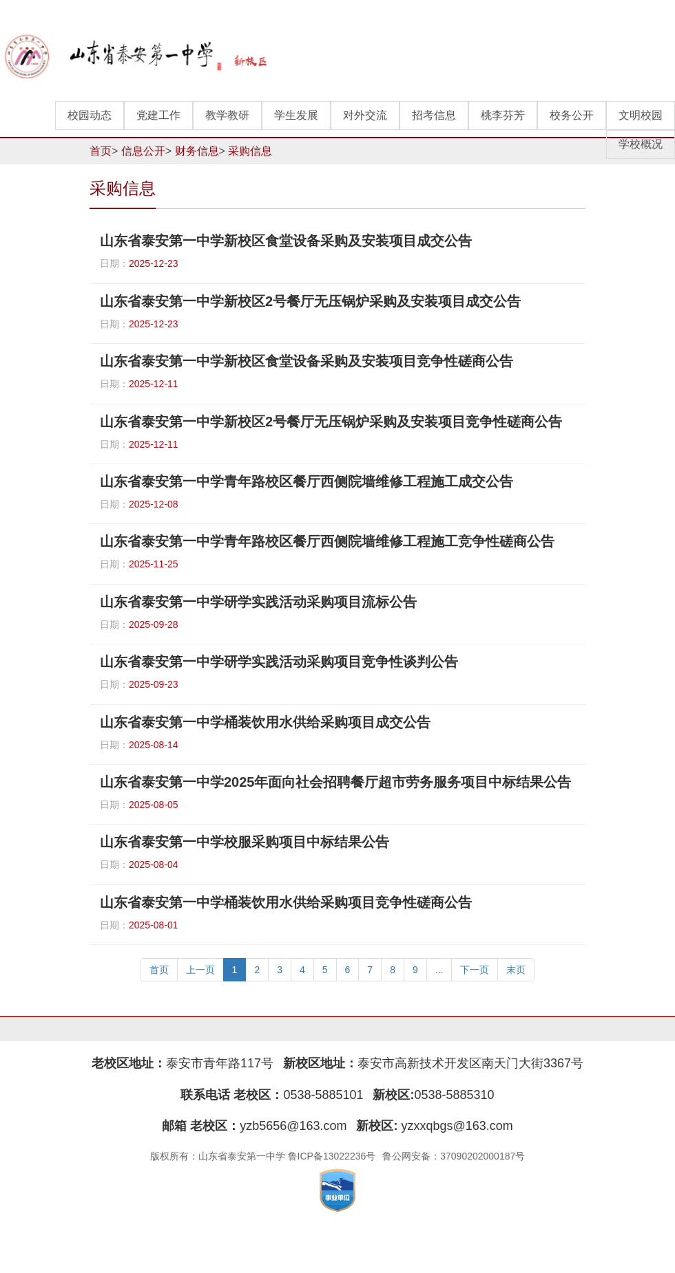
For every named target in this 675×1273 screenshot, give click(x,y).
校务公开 (572, 115)
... (439, 969)
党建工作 (158, 115)
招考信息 (434, 115)
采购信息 (250, 151)
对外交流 (365, 115)
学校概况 (641, 144)
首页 (101, 151)
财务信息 (197, 151)
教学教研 (227, 115)
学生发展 (296, 115)
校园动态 (90, 115)
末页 (516, 969)
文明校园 (641, 115)
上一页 (200, 969)
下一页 (474, 969)
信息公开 (143, 151)
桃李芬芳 (503, 115)
